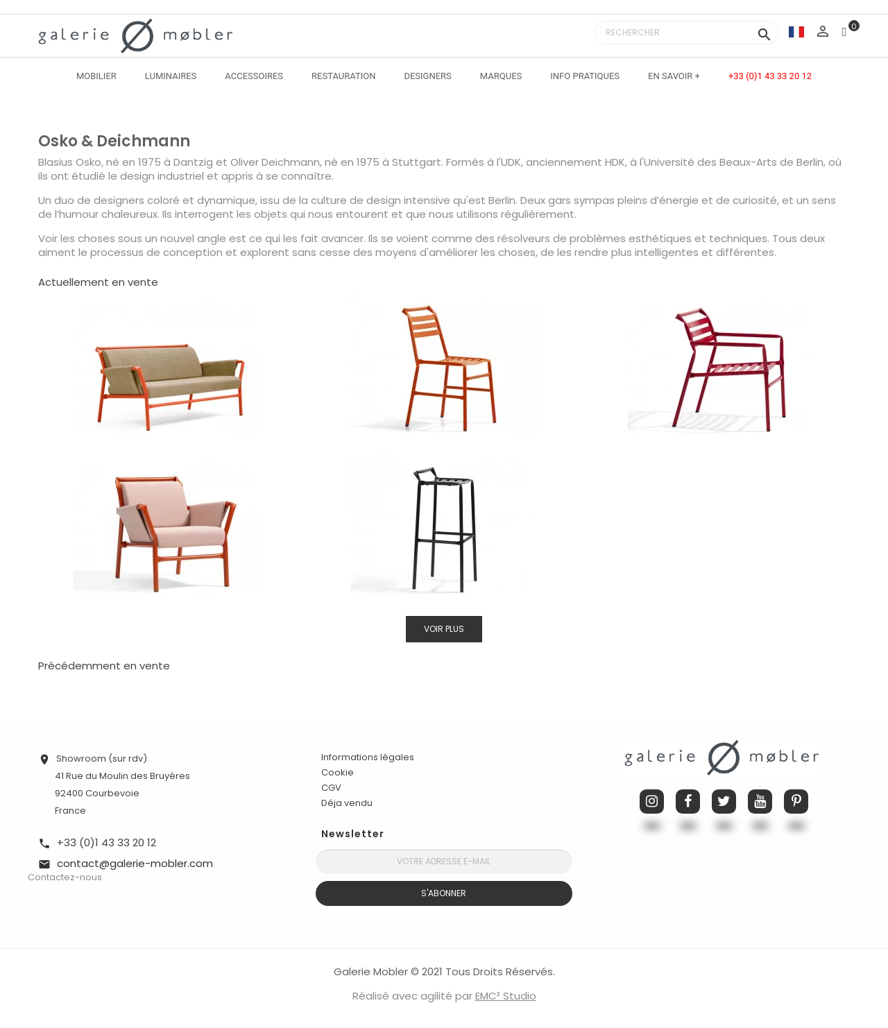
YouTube (760, 801)
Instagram (652, 801)
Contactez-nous (65, 877)
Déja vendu (347, 802)
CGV (331, 787)
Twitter (724, 801)
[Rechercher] (686, 32)
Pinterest (796, 801)
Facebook (688, 801)
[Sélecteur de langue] (796, 31)
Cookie (337, 773)
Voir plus (444, 629)
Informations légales (367, 757)
